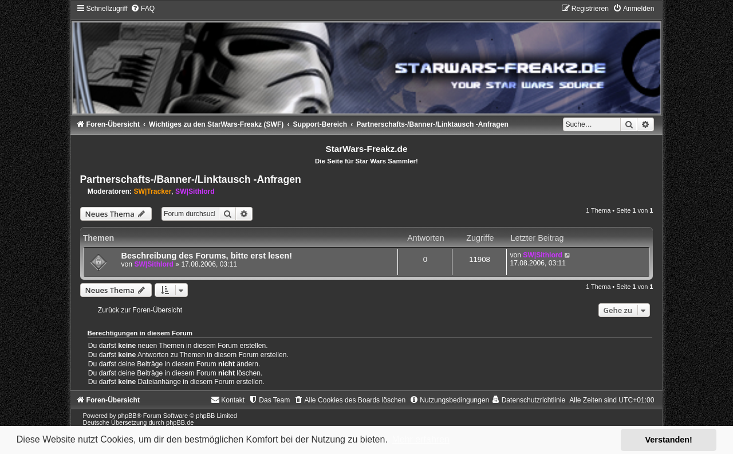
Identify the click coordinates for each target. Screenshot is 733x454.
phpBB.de (180, 422)
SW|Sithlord (195, 191)
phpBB (127, 415)
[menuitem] (143, 9)
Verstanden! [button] (668, 439)
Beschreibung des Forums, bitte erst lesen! (206, 255)
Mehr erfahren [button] (421, 439)
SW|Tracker (152, 191)
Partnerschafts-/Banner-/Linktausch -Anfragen (190, 179)
